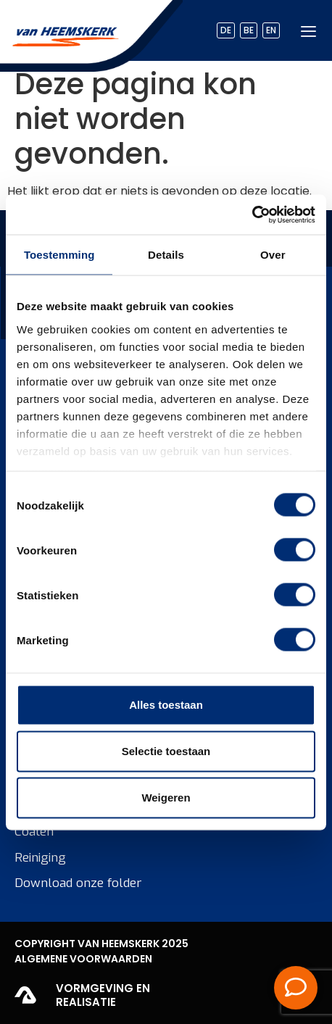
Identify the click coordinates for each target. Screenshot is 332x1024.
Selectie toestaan (166, 751)
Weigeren (165, 797)
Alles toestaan (166, 705)
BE (249, 30)
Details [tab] (166, 255)
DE (225, 30)
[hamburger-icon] (308, 30)
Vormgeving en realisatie (103, 995)
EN (271, 30)
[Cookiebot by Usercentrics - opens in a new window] (251, 214)
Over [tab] (273, 255)
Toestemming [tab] (59, 255)
